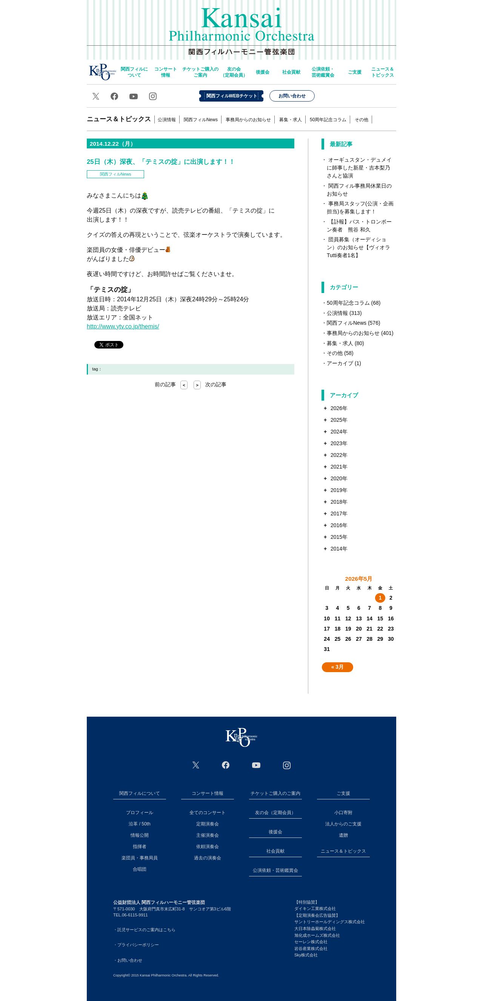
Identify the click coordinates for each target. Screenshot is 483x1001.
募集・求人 (290, 119)
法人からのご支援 (343, 824)
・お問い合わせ (127, 960)
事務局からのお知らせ (248, 119)
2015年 (339, 537)
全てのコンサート (207, 812)
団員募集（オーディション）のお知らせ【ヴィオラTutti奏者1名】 (358, 247)
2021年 (339, 467)
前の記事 (171, 384)
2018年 (339, 502)
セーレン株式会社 (311, 941)
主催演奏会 (207, 835)
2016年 (339, 525)
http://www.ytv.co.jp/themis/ (123, 326)
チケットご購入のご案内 (200, 72)
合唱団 (139, 869)
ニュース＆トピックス (382, 72)
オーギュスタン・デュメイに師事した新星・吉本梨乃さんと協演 (359, 168)
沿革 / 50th (139, 824)
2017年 (339, 514)
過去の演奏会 (207, 858)
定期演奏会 (207, 824)
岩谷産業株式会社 (311, 948)
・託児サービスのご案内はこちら (144, 929)
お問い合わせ (292, 96)
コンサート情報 (165, 72)
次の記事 (210, 384)
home (102, 71)
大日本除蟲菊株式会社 (315, 928)
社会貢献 (291, 72)
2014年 (339, 549)
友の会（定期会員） (234, 72)
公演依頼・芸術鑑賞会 (323, 72)
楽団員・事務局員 (140, 858)
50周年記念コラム (328, 119)
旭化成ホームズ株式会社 (317, 935)
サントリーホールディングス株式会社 (329, 921)
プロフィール (139, 812)
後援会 (262, 72)
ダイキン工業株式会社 (315, 908)
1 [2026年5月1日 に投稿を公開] (380, 598)
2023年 (339, 443)
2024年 (339, 432)
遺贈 (343, 835)
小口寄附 (343, 812)
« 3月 (337, 667)
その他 (361, 119)
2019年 (339, 490)
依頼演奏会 (207, 846)
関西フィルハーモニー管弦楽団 (241, 26)
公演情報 (167, 119)
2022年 (339, 455)
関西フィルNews (201, 119)
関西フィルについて (134, 72)
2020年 (339, 478)
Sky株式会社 (306, 955)
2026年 (339, 408)
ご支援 (354, 72)
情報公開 (140, 835)
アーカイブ (340, 363)
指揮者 (139, 846)
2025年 (339, 420)
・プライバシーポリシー (136, 944)
